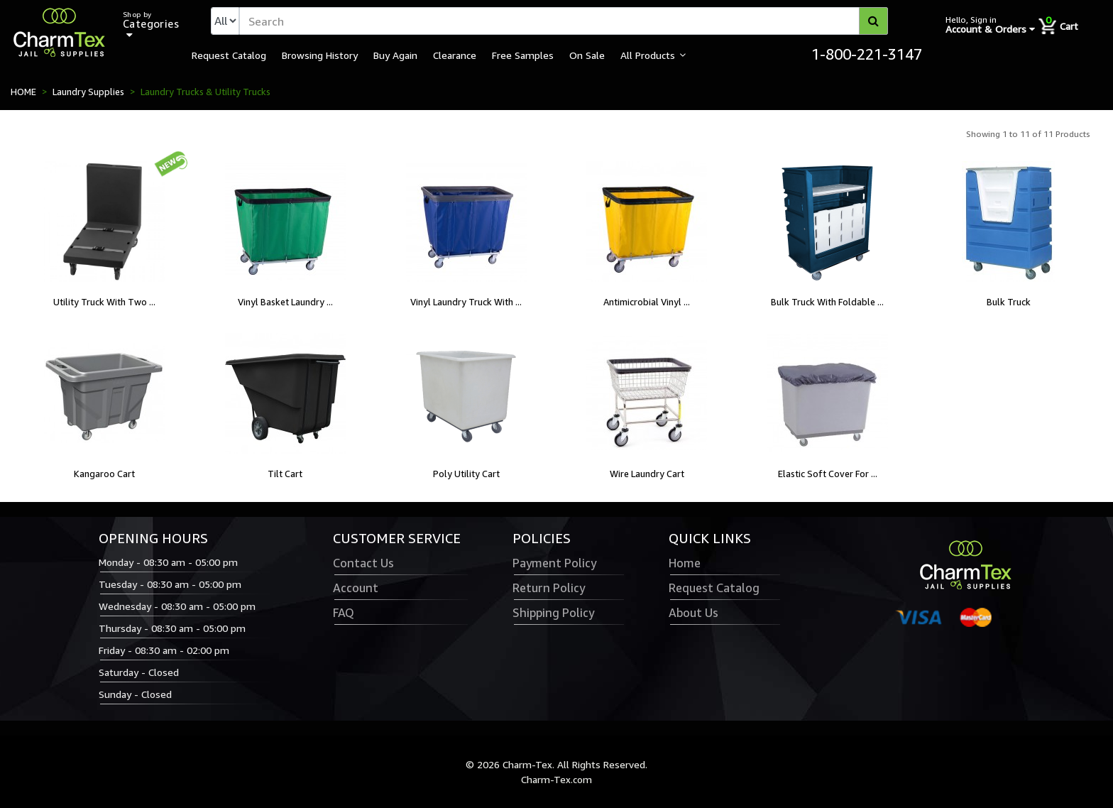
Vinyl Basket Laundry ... (285, 301)
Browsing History (320, 54)
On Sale (587, 54)
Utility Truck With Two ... (104, 301)
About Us (693, 613)
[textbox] (563, 21)
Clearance (454, 54)
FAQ (343, 613)
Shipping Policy (553, 613)
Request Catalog (229, 54)
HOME (23, 91)
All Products (647, 54)
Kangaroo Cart (104, 473)
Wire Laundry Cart (647, 473)
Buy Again (395, 54)
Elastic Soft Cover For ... (827, 473)
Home (685, 563)
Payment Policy (554, 563)
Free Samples (523, 54)
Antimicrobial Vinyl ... (646, 301)
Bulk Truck (1009, 301)
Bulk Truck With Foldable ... (827, 301)
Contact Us (363, 563)
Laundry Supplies (88, 91)
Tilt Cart (285, 473)
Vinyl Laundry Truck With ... (466, 301)
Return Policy (548, 588)
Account (355, 588)
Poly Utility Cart (466, 473)
